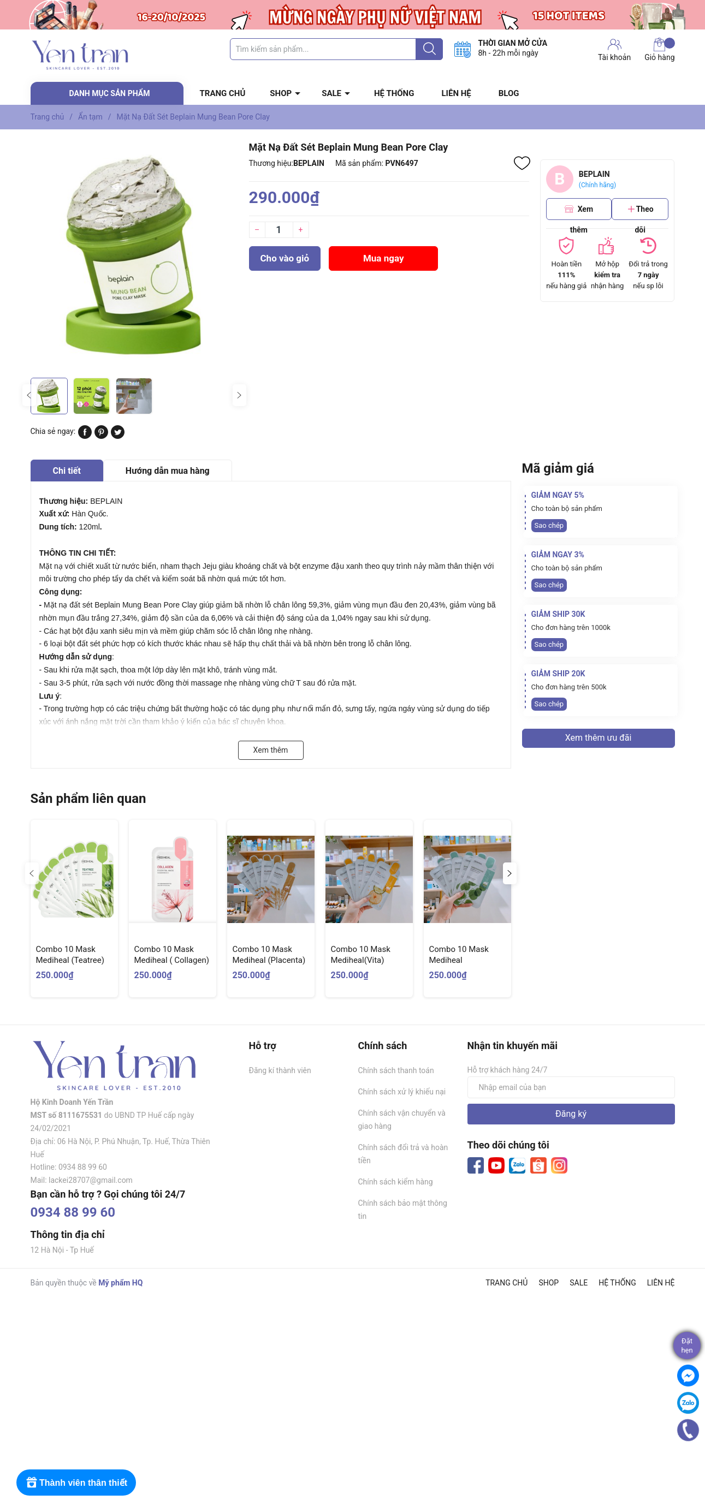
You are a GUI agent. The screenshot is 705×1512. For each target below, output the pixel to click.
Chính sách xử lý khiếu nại (402, 1091)
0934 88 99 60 (73, 1212)
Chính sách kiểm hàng (395, 1181)
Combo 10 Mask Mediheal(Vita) (360, 954)
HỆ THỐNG (394, 93)
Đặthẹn (686, 1345)
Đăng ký (570, 1114)
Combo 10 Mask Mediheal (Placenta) (269, 954)
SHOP (281, 93)
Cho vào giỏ (285, 258)
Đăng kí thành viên (280, 1070)
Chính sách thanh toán (396, 1070)
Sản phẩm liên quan (88, 798)
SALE (331, 93)
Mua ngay (383, 258)
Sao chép (549, 525)
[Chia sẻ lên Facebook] (85, 436)
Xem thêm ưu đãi (598, 738)
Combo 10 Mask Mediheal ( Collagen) (171, 954)
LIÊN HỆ (456, 93)
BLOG (509, 93)
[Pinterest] (101, 436)
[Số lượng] (279, 230)
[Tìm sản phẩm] (336, 49)
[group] (134, 256)
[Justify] (429, 49)
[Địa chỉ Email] (571, 1087)
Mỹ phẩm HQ (120, 1282)
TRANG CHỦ (223, 93)
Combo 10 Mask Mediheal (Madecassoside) (461, 959)
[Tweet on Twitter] (118, 436)
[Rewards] (76, 1482)
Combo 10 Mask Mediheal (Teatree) (70, 954)
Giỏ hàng (659, 50)
